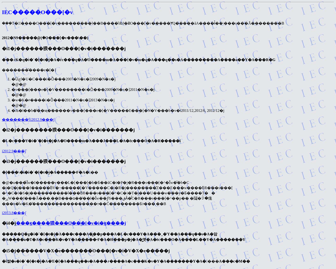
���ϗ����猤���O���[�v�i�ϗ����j (71, 223)
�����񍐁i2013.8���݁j (14, 213)
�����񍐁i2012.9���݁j (14, 151)
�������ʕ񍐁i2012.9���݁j (28, 120)
